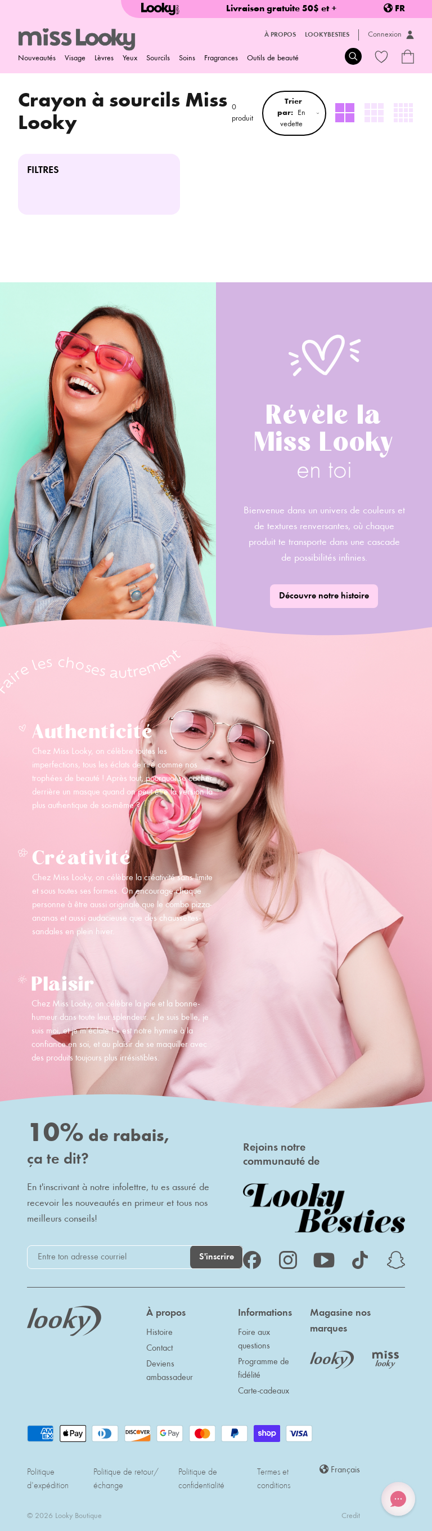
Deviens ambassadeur (169, 1371)
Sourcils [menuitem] (158, 59)
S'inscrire (216, 1257)
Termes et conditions (273, 1479)
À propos (280, 35)
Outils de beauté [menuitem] (273, 59)
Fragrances (221, 59)
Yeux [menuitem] (130, 59)
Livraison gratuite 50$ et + (281, 9)
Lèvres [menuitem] (104, 59)
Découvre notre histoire (324, 596)
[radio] (345, 113)
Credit (350, 1516)
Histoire (159, 1332)
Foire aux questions (254, 1339)
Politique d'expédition (48, 1479)
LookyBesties (327, 35)
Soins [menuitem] (187, 59)
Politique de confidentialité (201, 1479)
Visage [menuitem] (75, 59)
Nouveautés (37, 59)
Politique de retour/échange (126, 1479)
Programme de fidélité (263, 1368)
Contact (159, 1348)
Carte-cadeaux (263, 1391)
